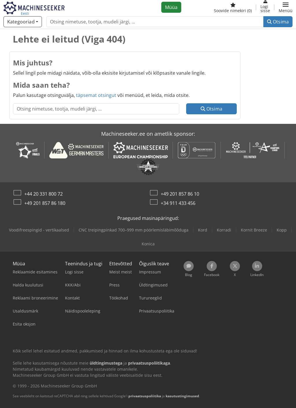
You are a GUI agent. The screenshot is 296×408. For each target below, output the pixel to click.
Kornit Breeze (254, 230)
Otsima (278, 22)
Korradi (224, 230)
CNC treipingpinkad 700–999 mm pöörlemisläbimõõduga (133, 230)
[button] (286, 7)
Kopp (282, 230)
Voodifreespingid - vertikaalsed (39, 230)
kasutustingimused (182, 396)
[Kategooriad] (22, 21)
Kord (202, 230)
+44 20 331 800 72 (43, 194)
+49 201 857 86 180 (44, 203)
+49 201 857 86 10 (180, 194)
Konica (148, 244)
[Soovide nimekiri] (233, 7)
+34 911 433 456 (178, 203)
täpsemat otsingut (96, 95)
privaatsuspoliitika (144, 396)
